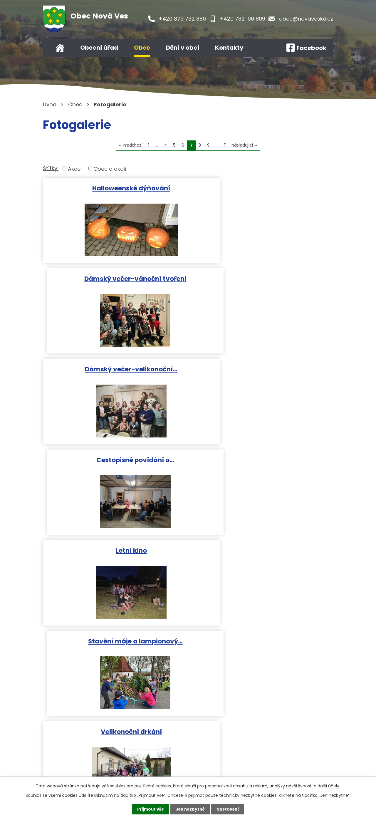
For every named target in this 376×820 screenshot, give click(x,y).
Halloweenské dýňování (114, 187)
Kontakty (229, 47)
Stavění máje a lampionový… (262, 367)
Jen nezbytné (190, 809)
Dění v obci (182, 47)
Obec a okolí (109, 168)
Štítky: (50, 168)
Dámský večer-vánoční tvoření (262, 187)
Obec (142, 47)
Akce (74, 168)
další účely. (329, 786)
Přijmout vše (149, 809)
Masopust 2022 (114, 547)
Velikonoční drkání (114, 457)
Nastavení (229, 809)
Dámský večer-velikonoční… (114, 277)
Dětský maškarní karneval (262, 457)
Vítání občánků (262, 547)
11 (225, 145)
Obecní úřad (99, 47)
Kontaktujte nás (170, 758)
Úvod (60, 48)
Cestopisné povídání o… (262, 277)
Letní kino (114, 367)
